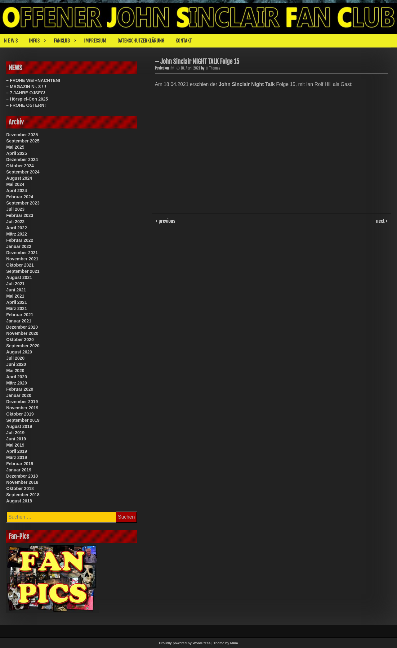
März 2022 (16, 234)
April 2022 (16, 227)
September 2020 (22, 345)
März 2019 (16, 457)
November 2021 (22, 258)
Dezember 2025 (22, 134)
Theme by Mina (225, 643)
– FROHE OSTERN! (26, 105)
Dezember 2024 (22, 159)
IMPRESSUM (95, 41)
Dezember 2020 (22, 327)
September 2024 (22, 171)
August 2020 (19, 351)
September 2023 (22, 202)
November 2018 (22, 482)
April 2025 (16, 153)
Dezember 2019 (22, 401)
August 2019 (19, 426)
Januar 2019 (18, 469)
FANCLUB (62, 41)
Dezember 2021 (22, 252)
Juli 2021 (15, 283)
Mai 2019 (15, 445)
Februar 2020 (19, 389)
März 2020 (16, 382)
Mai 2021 (15, 296)
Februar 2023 (19, 215)
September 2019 (22, 420)
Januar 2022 (18, 246)
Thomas (215, 70)
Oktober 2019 (20, 414)
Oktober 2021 (20, 265)
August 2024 (19, 178)
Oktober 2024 (20, 165)
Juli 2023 (15, 209)
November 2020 (22, 333)
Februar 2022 (19, 240)
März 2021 (16, 308)
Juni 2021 (16, 289)
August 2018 (19, 500)
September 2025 (22, 140)
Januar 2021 (18, 320)
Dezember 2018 (22, 476)
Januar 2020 (18, 395)
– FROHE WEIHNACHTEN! (33, 80)
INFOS (34, 41)
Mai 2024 (15, 184)
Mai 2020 (15, 370)
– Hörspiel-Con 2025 (27, 99)
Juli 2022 (15, 221)
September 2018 (22, 494)
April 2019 (16, 451)
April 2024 (16, 190)
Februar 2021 (19, 314)
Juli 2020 (15, 358)
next (381, 223)
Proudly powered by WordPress (185, 643)
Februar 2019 (19, 463)
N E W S (11, 41)
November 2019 (22, 407)
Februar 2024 (19, 196)
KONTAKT (184, 41)
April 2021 (16, 302)
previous (166, 223)
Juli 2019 (15, 432)
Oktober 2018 (20, 488)
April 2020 (16, 376)
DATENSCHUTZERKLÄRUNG (141, 41)
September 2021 (22, 271)
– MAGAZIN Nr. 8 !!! (26, 86)
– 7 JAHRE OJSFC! (25, 92)
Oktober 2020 (20, 339)
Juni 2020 (16, 364)
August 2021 (19, 277)
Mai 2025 (15, 147)
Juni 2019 (16, 438)
